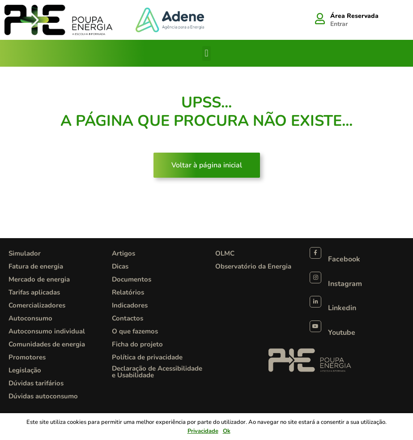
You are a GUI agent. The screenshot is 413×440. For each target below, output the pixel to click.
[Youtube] (315, 326)
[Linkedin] (315, 302)
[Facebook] (315, 253)
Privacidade (202, 431)
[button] (206, 53)
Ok (226, 431)
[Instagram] (315, 277)
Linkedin (342, 308)
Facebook (344, 259)
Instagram (345, 284)
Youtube (341, 332)
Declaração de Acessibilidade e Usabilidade (157, 372)
